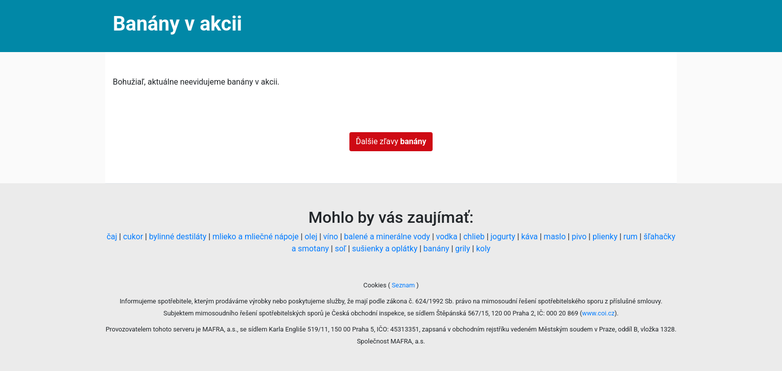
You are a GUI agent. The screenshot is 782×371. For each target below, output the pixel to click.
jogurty (503, 236)
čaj (112, 236)
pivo (578, 236)
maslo (555, 236)
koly (483, 248)
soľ (340, 248)
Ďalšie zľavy (391, 141)
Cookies (375, 285)
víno (330, 236)
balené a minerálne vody (387, 236)
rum (631, 236)
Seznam (403, 285)
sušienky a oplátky (384, 248)
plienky (605, 236)
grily (462, 248)
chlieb (473, 236)
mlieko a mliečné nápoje (256, 236)
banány (437, 248)
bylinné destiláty (178, 236)
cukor (133, 236)
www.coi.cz (598, 313)
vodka (447, 236)
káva (529, 236)
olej (311, 236)
